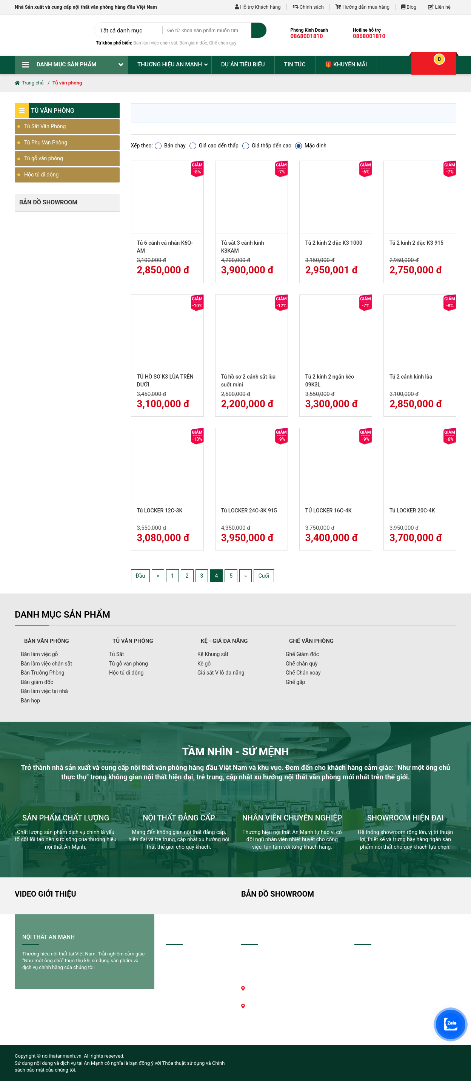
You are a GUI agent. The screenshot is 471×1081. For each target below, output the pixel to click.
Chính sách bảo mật (192, 1014)
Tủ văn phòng (67, 83)
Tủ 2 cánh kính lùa (410, 377)
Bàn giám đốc (193, 43)
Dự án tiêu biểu (243, 64)
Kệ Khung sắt (212, 654)
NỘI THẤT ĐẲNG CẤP (179, 817)
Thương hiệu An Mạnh (169, 64)
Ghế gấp (295, 682)
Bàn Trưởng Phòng (43, 673)
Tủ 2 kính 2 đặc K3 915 (416, 243)
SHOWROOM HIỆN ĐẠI (405, 817)
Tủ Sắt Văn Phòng (45, 126)
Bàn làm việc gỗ (39, 654)
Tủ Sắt (116, 654)
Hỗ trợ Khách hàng (258, 7)
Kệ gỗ (204, 664)
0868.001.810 (283, 1017)
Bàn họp (30, 701)
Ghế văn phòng (311, 641)
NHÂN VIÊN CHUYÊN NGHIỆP (292, 817)
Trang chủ (29, 83)
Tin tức (295, 64)
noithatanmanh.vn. (62, 1056)
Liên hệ (439, 7)
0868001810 (307, 36)
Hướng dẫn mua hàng (362, 7)
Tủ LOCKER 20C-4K (412, 511)
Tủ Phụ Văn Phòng (45, 143)
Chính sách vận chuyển (195, 975)
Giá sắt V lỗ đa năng (221, 673)
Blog (408, 7)
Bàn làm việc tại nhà (44, 691)
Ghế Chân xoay (303, 673)
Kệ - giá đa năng (224, 641)
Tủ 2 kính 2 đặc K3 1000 (333, 243)
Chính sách (308, 7)
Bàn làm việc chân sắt (155, 43)
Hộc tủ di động (41, 175)
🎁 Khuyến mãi (346, 64)
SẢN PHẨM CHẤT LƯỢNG (65, 817)
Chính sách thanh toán (194, 964)
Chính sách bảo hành (193, 985)
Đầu (140, 576)
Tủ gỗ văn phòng (43, 158)
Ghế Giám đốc (302, 654)
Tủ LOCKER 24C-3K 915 (249, 511)
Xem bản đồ (263, 1038)
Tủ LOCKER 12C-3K (160, 511)
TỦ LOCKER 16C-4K (328, 511)
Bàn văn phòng (46, 641)
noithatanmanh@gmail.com (280, 1027)
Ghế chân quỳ (222, 43)
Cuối (264, 576)
